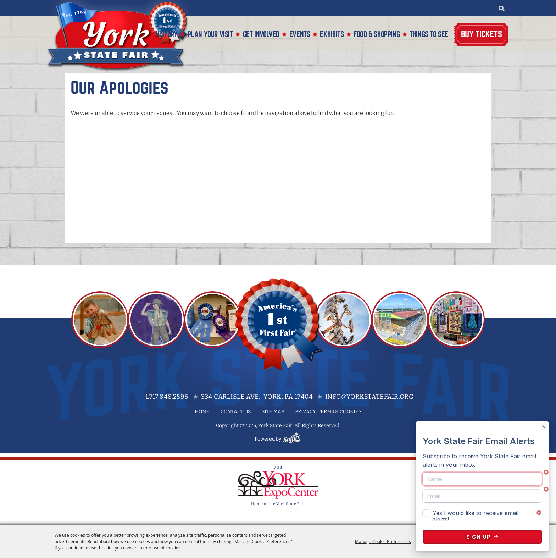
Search (501, 8)
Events (299, 34)
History (166, 34)
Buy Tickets (481, 34)
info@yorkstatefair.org (369, 396)
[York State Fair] (121, 36)
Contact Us (236, 412)
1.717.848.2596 (167, 396)
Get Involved (261, 34)
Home (202, 412)
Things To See (429, 34)
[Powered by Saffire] (292, 439)
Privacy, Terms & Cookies (328, 412)
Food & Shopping (377, 34)
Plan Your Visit (210, 34)
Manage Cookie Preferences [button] (383, 541)
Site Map (273, 412)
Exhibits (332, 34)
